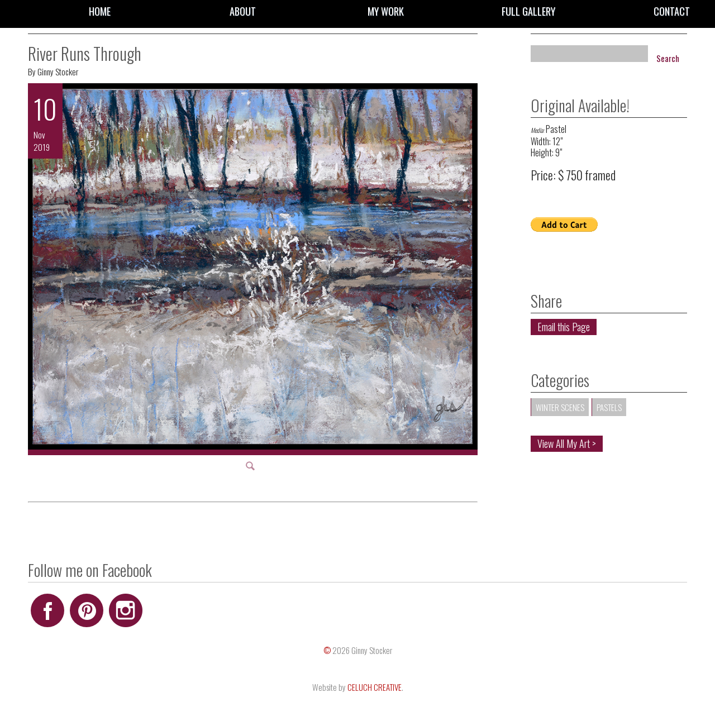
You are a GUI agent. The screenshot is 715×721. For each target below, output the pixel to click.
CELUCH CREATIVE (374, 687)
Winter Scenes (560, 407)
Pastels (609, 407)
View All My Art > (566, 443)
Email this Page (563, 326)
